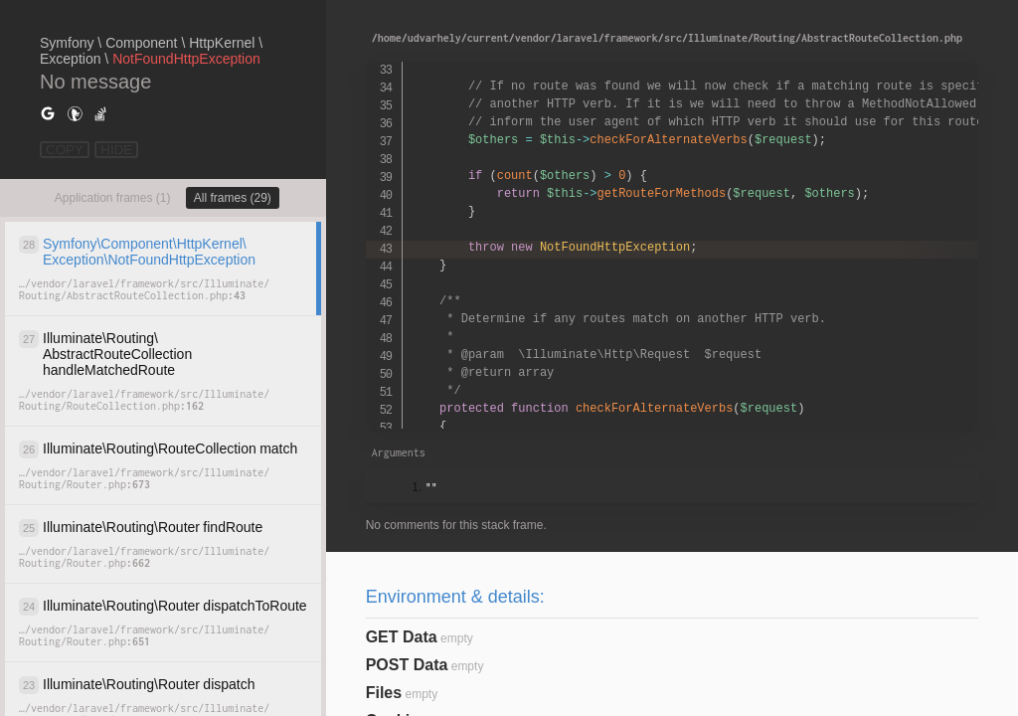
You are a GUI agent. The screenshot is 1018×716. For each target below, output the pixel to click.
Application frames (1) (113, 198)
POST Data (407, 664)
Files (384, 692)
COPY (65, 149)
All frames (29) (232, 198)
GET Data (401, 636)
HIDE (116, 149)
